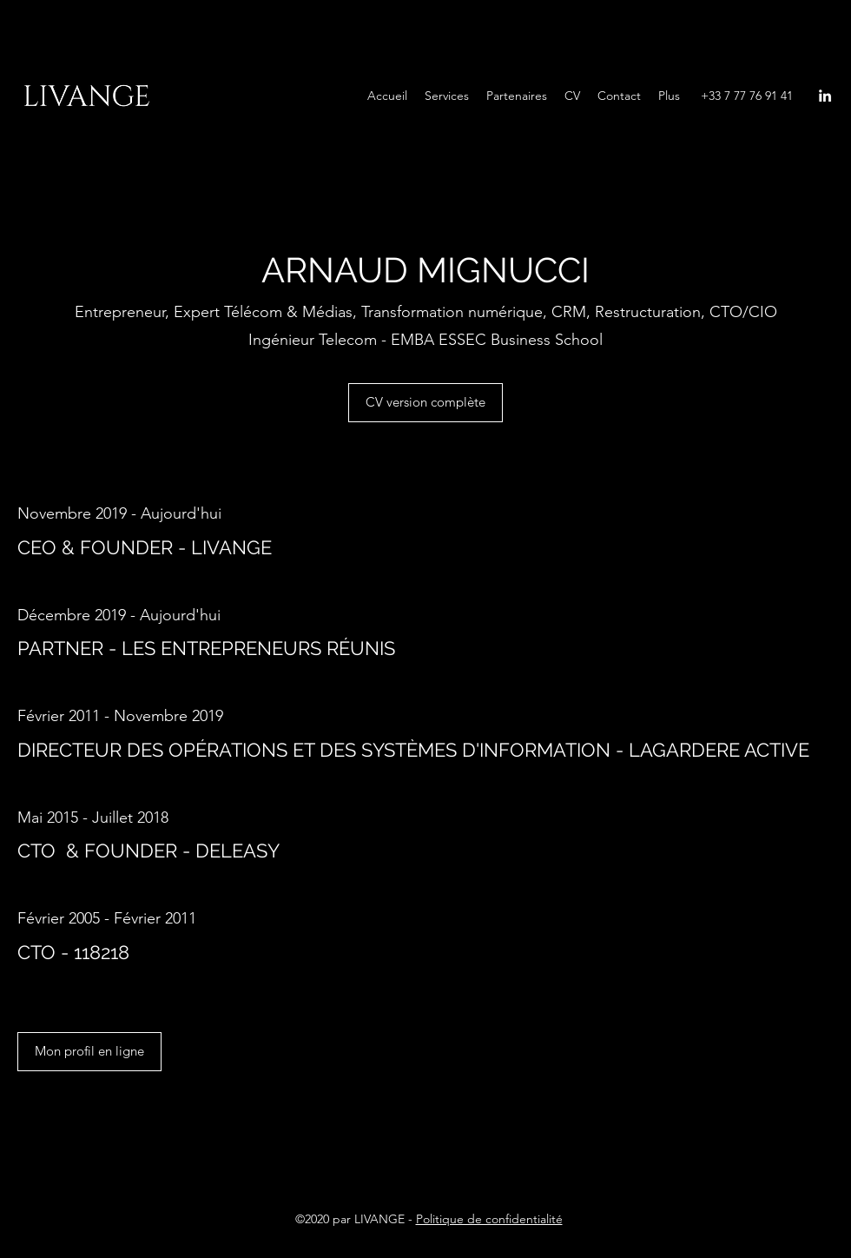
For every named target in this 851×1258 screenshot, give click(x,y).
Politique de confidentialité (489, 1219)
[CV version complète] (425, 402)
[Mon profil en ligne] (89, 1051)
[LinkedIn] (825, 95)
